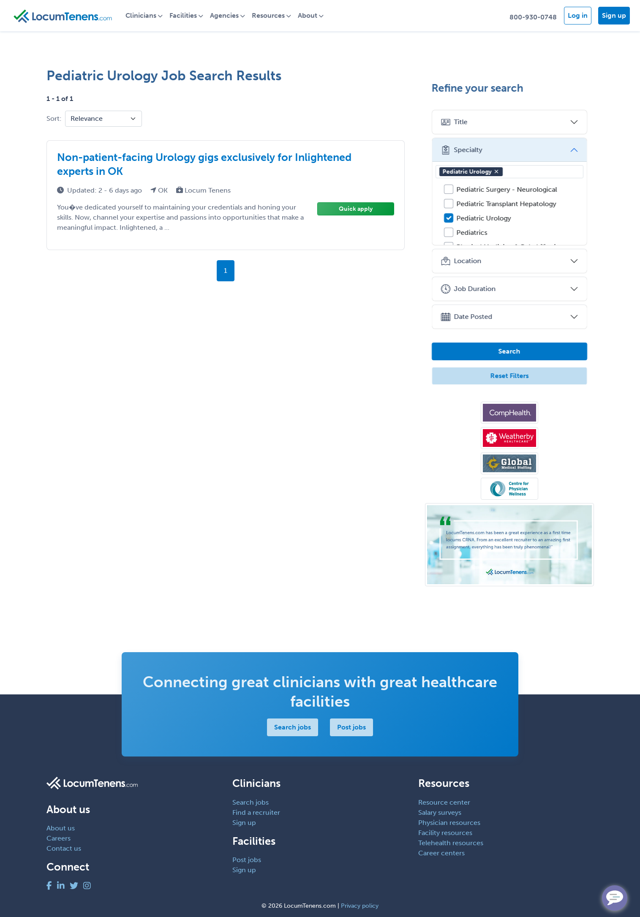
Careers (58, 838)
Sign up (614, 15)
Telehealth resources (450, 843)
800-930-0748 (533, 17)
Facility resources (445, 833)
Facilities (183, 15)
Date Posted (467, 317)
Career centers (441, 853)
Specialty (461, 150)
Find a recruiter (256, 812)
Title (454, 122)
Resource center (444, 802)
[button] (496, 171)
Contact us (63, 848)
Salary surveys (439, 812)
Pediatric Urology (471, 171)
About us (60, 828)
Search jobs (292, 727)
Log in (578, 15)
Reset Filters (509, 376)
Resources (268, 15)
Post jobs (351, 727)
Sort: (54, 118)
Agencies (224, 15)
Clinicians (141, 15)
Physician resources (449, 823)
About (308, 15)
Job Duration (468, 289)
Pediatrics (472, 233)
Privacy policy (360, 905)
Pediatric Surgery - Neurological (507, 189)
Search (509, 351)
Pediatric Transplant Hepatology (506, 204)
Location (461, 261)
